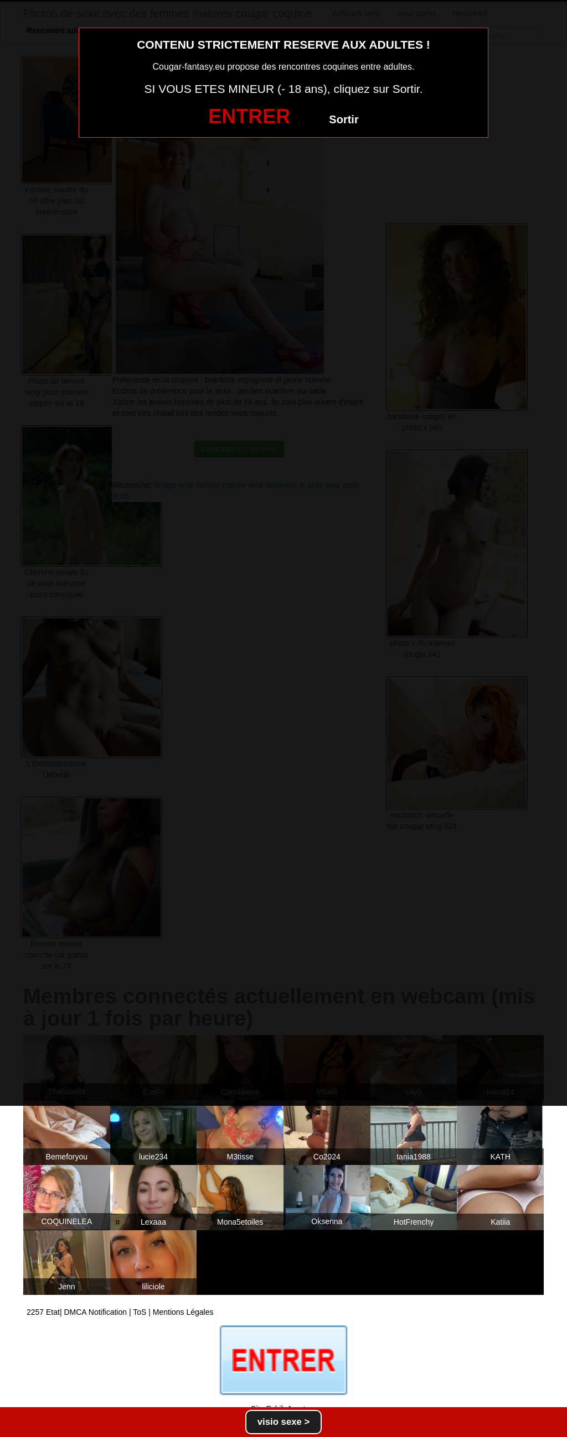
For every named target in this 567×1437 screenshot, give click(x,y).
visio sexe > (283, 1422)
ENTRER (249, 116)
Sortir (343, 119)
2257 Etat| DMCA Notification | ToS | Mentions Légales (120, 1312)
